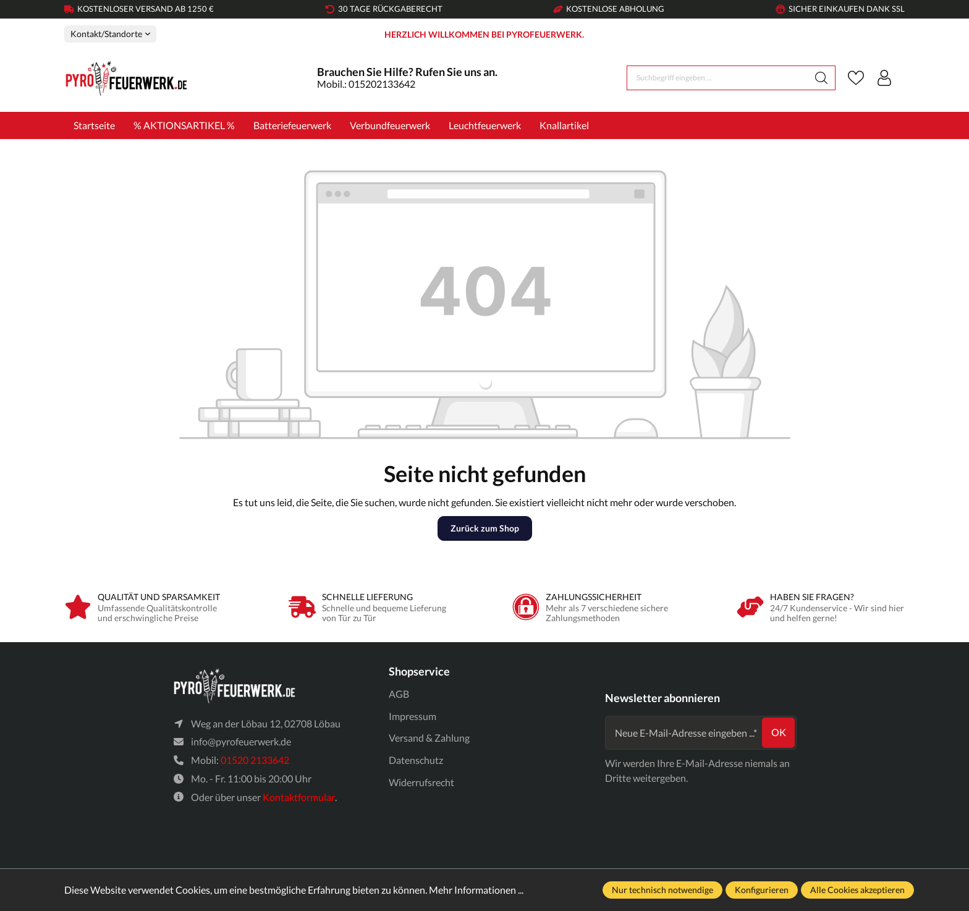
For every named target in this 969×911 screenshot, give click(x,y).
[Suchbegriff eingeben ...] (717, 78)
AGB (399, 694)
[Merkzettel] (856, 78)
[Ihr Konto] (884, 78)
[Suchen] (822, 78)
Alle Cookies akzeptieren (857, 889)
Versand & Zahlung (429, 738)
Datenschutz (416, 760)
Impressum (412, 716)
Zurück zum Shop (485, 528)
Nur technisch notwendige (662, 889)
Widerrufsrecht (421, 782)
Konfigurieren (762, 889)
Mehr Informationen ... (476, 890)
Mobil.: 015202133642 (366, 84)
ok (778, 732)
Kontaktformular (299, 797)
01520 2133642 (255, 760)
